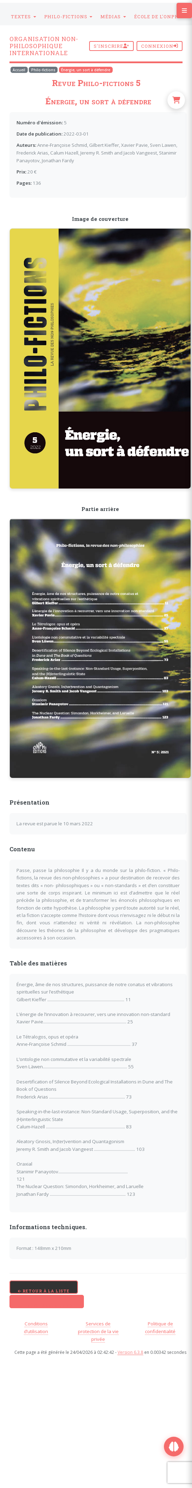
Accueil (19, 69)
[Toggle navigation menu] (184, 10)
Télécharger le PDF (46, 1305)
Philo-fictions (43, 69)
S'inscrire (112, 46)
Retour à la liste (43, 1291)
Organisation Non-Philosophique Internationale (43, 46)
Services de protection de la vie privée (98, 1331)
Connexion (159, 46)
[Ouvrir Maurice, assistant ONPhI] (174, 1446)
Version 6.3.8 (130, 1352)
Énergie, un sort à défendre (85, 69)
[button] (23, 17)
